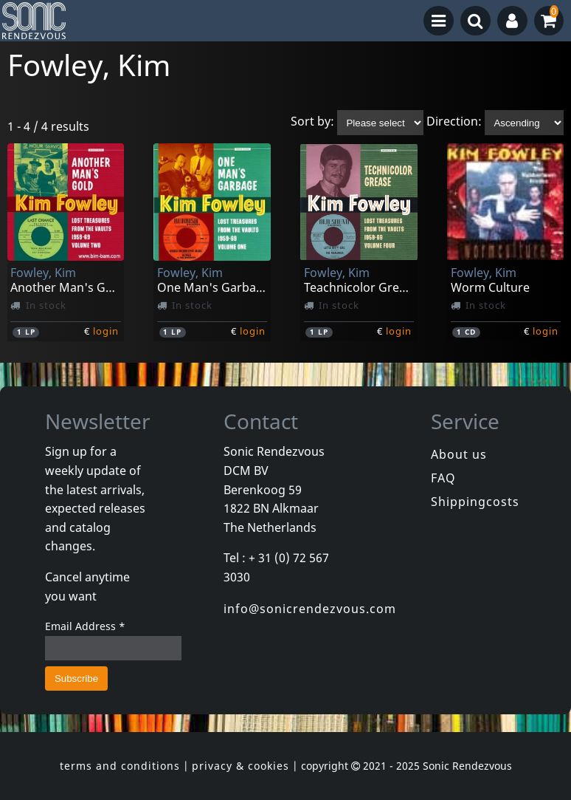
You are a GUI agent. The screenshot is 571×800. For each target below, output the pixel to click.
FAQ (443, 478)
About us (459, 454)
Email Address (85, 626)
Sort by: (312, 122)
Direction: (454, 122)
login (106, 331)
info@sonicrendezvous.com (310, 609)
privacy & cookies (240, 766)
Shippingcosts (475, 501)
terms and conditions (120, 766)
